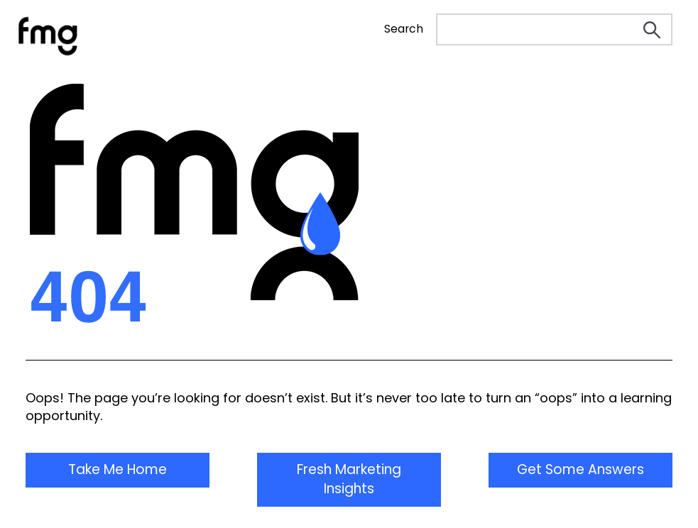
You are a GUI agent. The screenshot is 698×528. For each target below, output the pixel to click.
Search (403, 29)
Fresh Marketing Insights (349, 479)
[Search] (554, 29)
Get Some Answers (580, 469)
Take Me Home (117, 469)
